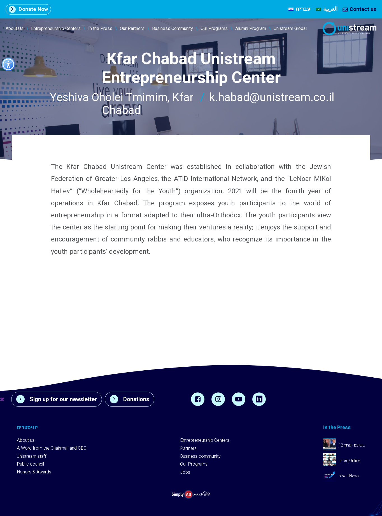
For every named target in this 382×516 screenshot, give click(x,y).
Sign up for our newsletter (56, 399)
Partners (188, 448)
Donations (129, 399)
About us (25, 440)
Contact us (359, 9)
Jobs (185, 472)
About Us (15, 28)
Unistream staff (31, 456)
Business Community (172, 28)
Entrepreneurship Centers (56, 28)
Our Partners (132, 28)
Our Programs (214, 28)
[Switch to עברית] (299, 9)
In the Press (100, 28)
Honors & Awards (34, 472)
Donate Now (28, 9)
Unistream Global (290, 28)
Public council (30, 464)
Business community (200, 456)
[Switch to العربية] (326, 9)
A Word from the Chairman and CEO (52, 448)
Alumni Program (250, 28)
